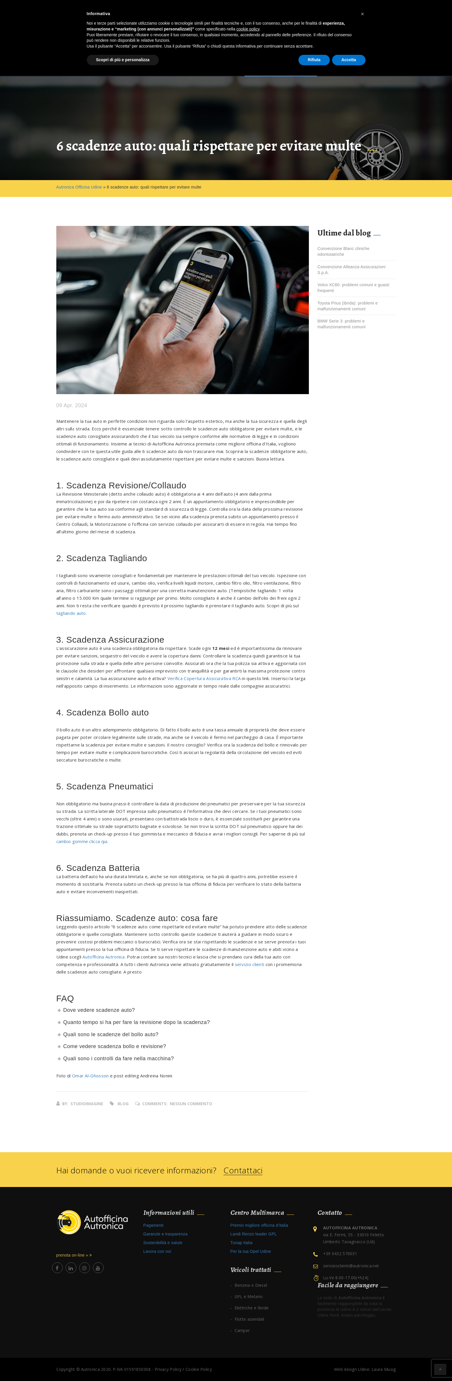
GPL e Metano (249, 1296)
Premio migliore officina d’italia (259, 1225)
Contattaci (243, 1170)
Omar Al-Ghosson (90, 1076)
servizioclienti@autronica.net (351, 1265)
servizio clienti (249, 964)
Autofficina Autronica (103, 957)
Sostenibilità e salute (163, 1242)
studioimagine (87, 1103)
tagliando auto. (71, 613)
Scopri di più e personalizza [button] (123, 59)
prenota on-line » (74, 1255)
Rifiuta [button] (314, 59)
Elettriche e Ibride (252, 1308)
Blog (123, 1103)
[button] (362, 14)
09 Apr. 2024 (71, 405)
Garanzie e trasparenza (165, 1234)
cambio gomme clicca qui (81, 841)
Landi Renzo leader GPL (253, 1234)
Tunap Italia (241, 1242)
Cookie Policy (199, 1369)
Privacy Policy (168, 1369)
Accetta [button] (348, 59)
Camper (242, 1330)
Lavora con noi (157, 1251)
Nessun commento (191, 1103)
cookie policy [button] (247, 29)
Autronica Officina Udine (79, 187)
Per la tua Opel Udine (250, 1251)
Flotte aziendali (249, 1319)
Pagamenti (153, 1225)
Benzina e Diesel (251, 1285)
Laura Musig (384, 1369)
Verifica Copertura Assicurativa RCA (204, 678)
